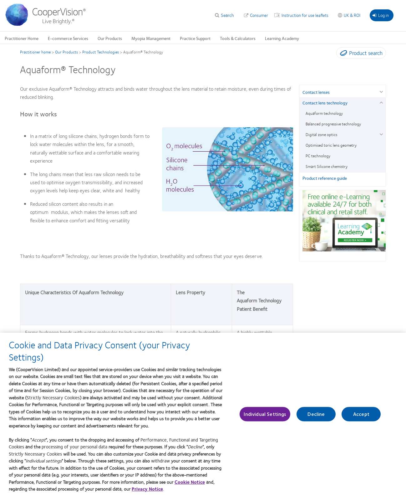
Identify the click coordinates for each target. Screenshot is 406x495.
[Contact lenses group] (381, 91)
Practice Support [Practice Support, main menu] (195, 38)
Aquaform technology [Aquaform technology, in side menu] (324, 113)
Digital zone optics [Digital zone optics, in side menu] (321, 134)
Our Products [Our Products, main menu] (110, 38)
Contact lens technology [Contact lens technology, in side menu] (325, 102)
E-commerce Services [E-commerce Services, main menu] (68, 38)
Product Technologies (100, 52)
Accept (361, 418)
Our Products (66, 52)
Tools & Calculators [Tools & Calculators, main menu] (238, 38)
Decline (316, 418)
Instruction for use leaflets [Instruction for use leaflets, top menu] (305, 15)
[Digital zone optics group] (381, 134)
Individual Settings (265, 418)
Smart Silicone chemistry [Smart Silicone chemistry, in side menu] (327, 166)
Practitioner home (35, 52)
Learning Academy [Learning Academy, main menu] (282, 38)
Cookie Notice (190, 485)
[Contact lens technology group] (381, 102)
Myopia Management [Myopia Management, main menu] (150, 38)
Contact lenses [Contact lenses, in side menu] (316, 91)
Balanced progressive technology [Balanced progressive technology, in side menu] (333, 124)
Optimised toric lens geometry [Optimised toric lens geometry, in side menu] (331, 145)
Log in (381, 15)
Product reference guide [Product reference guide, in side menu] (324, 177)
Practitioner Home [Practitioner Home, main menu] (21, 38)
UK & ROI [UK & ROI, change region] (352, 15)
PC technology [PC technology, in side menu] (318, 156)
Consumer (259, 15)
